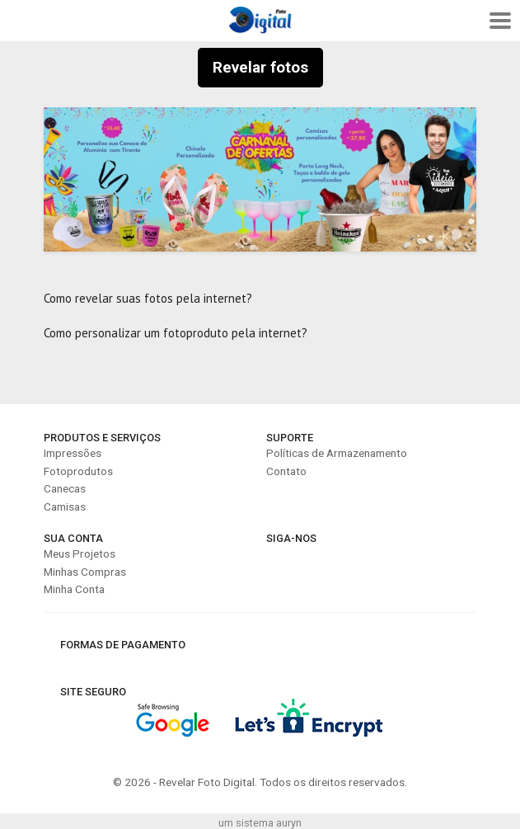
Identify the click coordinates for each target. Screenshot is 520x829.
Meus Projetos (79, 553)
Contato (286, 471)
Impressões (72, 452)
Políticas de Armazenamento (336, 452)
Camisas (65, 506)
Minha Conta (74, 589)
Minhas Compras (85, 571)
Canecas (65, 488)
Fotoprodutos (78, 471)
